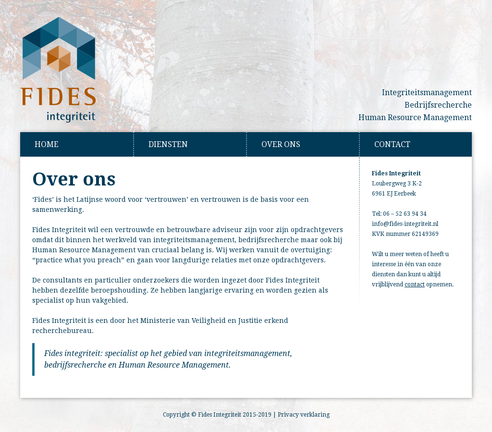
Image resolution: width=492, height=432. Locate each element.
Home (47, 144)
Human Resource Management (415, 117)
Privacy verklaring (304, 414)
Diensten (168, 144)
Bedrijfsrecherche (438, 105)
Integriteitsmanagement (427, 92)
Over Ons (280, 144)
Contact (392, 144)
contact (415, 284)
